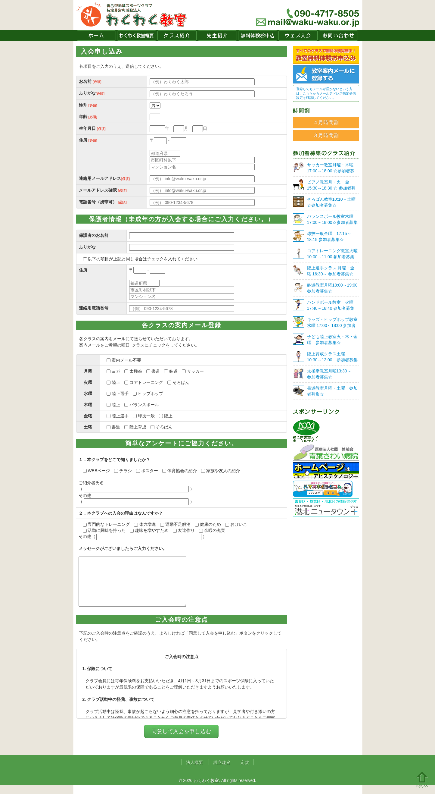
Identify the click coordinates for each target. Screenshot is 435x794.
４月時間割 (326, 122)
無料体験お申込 (257, 35)
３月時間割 (326, 135)
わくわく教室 (131, 14)
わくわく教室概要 (136, 35)
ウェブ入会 (298, 35)
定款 (245, 771)
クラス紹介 (177, 35)
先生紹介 (217, 35)
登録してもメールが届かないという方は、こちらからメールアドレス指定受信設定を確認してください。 (326, 93)
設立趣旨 (221, 771)
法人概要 (194, 771)
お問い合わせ (338, 35)
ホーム (96, 35)
